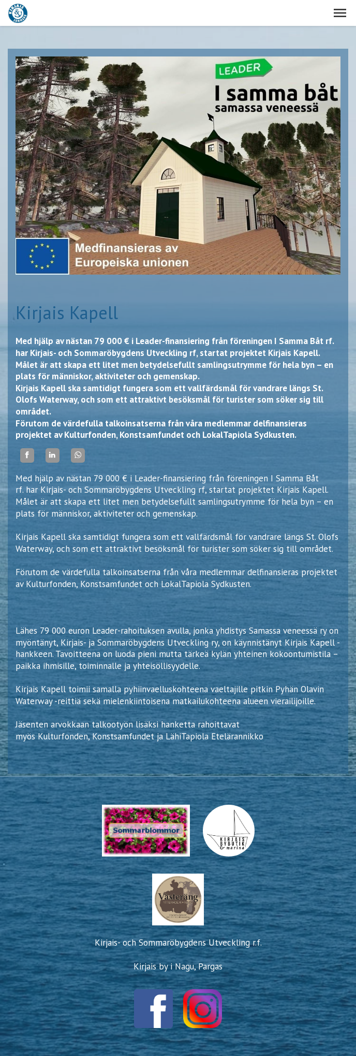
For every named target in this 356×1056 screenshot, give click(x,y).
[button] (340, 13)
